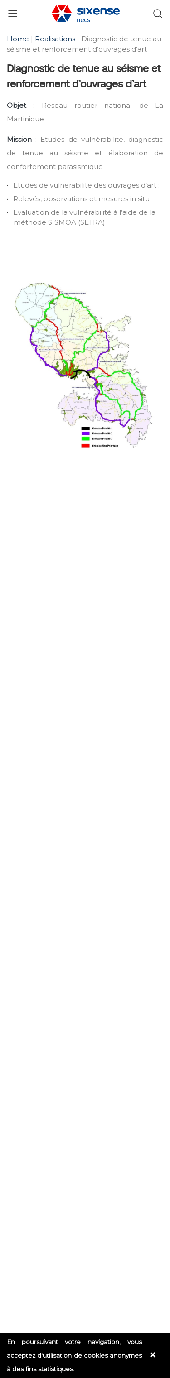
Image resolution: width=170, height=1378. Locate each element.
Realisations (55, 38)
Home (19, 38)
